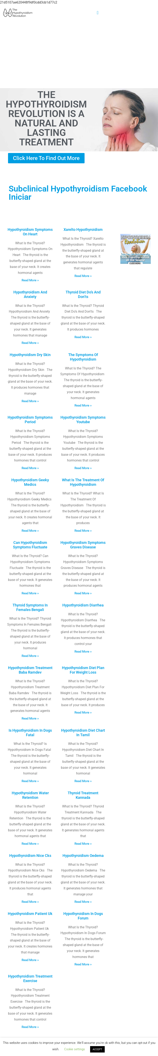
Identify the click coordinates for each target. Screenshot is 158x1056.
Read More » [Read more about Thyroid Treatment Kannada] (83, 844)
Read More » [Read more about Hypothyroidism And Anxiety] (30, 343)
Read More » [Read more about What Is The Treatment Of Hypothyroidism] (83, 531)
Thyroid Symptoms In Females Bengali (30, 607)
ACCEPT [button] (97, 1049)
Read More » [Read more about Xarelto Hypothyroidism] (83, 276)
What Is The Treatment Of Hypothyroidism (83, 482)
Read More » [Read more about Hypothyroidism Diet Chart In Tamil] (83, 781)
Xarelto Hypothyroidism (83, 229)
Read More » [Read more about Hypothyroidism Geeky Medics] (30, 531)
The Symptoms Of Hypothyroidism (83, 357)
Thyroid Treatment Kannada (83, 795)
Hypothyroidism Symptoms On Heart (30, 231)
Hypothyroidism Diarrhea (83, 605)
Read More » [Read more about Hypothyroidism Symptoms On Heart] (30, 280)
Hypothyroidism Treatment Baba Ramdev (30, 670)
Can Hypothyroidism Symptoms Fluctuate (30, 544)
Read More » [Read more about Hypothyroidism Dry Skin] (30, 401)
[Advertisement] (79, 54)
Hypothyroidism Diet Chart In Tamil (83, 732)
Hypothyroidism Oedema (83, 855)
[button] (98, 12)
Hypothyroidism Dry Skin (30, 355)
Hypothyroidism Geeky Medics (30, 482)
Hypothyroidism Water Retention (30, 795)
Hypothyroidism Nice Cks (30, 855)
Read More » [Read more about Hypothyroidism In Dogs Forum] (83, 964)
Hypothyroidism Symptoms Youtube (83, 419)
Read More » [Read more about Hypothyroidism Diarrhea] (83, 651)
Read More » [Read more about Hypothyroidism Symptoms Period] (30, 468)
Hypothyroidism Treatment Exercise (30, 978)
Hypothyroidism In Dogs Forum (83, 915)
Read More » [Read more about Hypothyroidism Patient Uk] (30, 960)
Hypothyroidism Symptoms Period (30, 419)
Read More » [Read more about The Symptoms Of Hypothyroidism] (83, 405)
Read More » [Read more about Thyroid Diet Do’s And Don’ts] (83, 337)
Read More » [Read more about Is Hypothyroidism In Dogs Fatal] (30, 781)
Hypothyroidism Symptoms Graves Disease (83, 544)
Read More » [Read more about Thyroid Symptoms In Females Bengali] (30, 656)
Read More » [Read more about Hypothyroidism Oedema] (83, 902)
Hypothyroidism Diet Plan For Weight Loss (83, 670)
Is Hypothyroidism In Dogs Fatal (30, 732)
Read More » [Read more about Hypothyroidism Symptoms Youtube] (83, 468)
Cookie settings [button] (74, 1049)
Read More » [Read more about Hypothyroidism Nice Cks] (30, 902)
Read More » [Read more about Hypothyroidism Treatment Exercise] (30, 1027)
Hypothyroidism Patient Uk (30, 913)
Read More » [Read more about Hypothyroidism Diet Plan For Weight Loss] (83, 712)
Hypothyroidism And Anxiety (30, 294)
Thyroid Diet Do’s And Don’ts (83, 294)
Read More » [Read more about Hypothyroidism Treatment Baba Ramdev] (30, 718)
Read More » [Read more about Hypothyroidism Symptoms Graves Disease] (83, 593)
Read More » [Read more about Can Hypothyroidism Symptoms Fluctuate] (30, 593)
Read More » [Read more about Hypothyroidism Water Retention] (30, 844)
